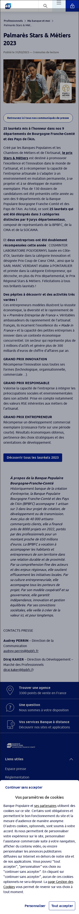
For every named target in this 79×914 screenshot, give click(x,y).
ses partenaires (45, 806)
